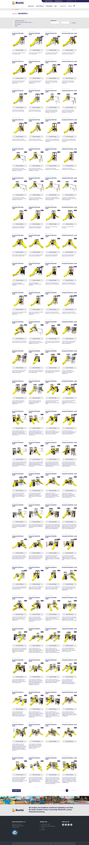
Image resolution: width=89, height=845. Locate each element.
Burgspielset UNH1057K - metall (69, 292)
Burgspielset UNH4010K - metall (69, 692)
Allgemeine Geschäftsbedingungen (48, 826)
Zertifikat (43, 829)
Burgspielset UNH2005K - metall (69, 321)
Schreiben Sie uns (57, 1)
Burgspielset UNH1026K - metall (69, 148)
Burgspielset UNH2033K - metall (69, 505)
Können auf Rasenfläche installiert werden (22, 22)
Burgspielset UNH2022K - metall (69, 381)
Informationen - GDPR (45, 824)
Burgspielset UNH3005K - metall (69, 597)
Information (63, 6)
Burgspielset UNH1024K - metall (69, 119)
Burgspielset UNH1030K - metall (69, 178)
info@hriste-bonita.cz (19, 825)
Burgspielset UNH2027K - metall (69, 442)
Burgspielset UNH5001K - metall (69, 757)
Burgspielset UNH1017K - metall (69, 61)
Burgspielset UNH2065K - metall (69, 567)
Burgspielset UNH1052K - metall (69, 263)
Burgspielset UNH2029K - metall (69, 473)
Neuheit (15, 26)
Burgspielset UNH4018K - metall (69, 724)
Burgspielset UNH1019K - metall (69, 90)
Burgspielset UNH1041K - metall (69, 235)
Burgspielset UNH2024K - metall (69, 411)
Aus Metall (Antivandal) (18, 20)
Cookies (42, 827)
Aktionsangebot (17, 24)
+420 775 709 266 (48, 1)
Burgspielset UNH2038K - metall (69, 536)
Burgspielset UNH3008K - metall (69, 628)
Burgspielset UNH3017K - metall (69, 660)
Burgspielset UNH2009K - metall (69, 351)
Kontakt (70, 6)
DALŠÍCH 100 (16, 790)
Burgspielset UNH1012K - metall (69, 33)
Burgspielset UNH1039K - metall (69, 207)
